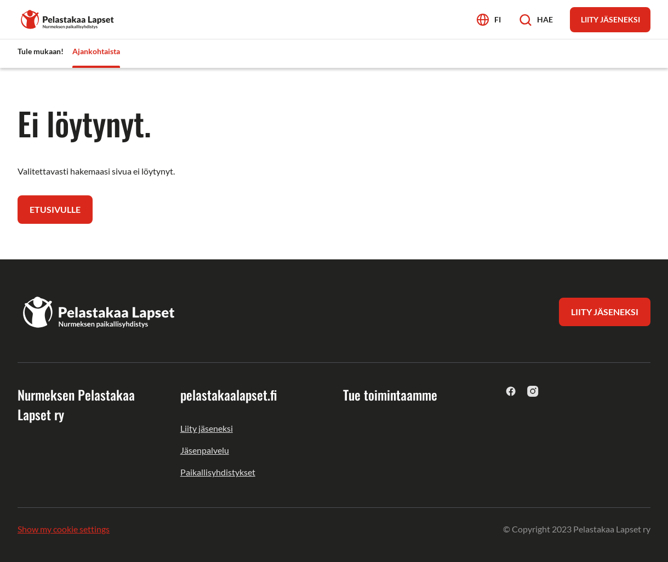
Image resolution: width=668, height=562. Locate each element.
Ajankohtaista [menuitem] (96, 51)
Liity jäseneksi (206, 428)
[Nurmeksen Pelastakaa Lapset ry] (68, 18)
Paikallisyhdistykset (217, 472)
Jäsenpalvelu (204, 450)
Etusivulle (55, 209)
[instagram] (533, 391)
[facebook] (511, 391)
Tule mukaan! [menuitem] (41, 51)
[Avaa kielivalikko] (488, 19)
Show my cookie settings (64, 529)
